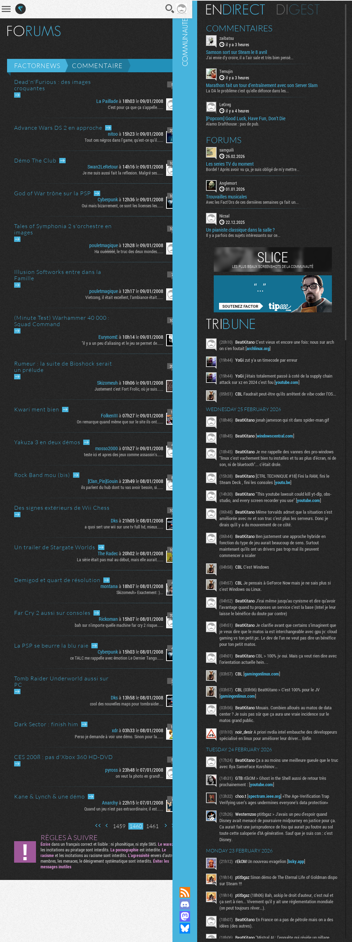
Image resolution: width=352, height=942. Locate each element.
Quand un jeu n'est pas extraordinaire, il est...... (114, 809)
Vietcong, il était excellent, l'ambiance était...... (115, 297)
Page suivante (156, 825)
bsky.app (306, 884)
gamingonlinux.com (272, 683)
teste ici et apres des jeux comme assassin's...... (114, 454)
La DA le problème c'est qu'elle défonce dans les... (257, 90)
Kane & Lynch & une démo (49, 796)
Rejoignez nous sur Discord (195, 904)
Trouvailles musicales (236, 196)
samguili (237, 149)
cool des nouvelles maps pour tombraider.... (117, 703)
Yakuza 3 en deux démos (47, 442)
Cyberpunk (98, 199)
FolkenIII (99, 415)
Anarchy (100, 802)
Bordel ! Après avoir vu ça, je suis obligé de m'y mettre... (263, 168)
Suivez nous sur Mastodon (195, 916)
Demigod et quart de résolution (57, 580)
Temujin (236, 70)
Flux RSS (195, 892)
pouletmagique (94, 245)
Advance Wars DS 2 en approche (58, 127)
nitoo (103, 133)
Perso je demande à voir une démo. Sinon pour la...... (109, 736)
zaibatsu (237, 37)
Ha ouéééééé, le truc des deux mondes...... (119, 251)
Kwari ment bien (36, 409)
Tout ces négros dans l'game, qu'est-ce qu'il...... (114, 140)
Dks (104, 520)
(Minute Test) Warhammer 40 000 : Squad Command (62, 320)
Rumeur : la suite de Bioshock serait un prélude (63, 366)
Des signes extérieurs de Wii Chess (62, 507)
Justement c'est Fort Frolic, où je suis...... (119, 389)
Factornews (37, 65)
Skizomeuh (97, 382)
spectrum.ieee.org (275, 812)
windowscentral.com (285, 439)
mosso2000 (97, 448)
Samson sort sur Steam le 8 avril (246, 51)
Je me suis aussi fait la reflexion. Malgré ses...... (113, 173)
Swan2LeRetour (93, 166)
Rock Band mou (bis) (42, 475)
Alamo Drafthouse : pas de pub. (242, 123)
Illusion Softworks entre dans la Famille (57, 275)
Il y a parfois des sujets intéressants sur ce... (253, 234)
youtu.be (297, 486)
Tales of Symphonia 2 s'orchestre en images (63, 229)
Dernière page (165, 825)
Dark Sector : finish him (46, 724)
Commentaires (249, 27)
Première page (88, 825)
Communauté (195, 436)
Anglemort (238, 182)
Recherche (160, 9)
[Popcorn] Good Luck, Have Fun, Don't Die (256, 118)
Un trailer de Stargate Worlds (54, 547)
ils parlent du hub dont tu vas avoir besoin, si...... (113, 487)
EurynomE (98, 337)
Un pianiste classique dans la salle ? (250, 229)
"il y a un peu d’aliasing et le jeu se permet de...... (113, 343)
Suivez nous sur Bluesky (195, 928)
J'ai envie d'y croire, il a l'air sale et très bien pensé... (260, 57)
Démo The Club (35, 160)
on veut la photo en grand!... (130, 776)
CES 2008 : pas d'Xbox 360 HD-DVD (63, 757)
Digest (308, 9)
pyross (102, 769)
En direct (245, 9)
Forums (234, 139)
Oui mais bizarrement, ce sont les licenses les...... (113, 205)
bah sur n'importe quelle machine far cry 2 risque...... (109, 625)
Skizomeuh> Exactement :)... (130, 592)
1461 (142, 826)
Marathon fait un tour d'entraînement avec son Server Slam (272, 84)
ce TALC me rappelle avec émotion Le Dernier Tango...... (107, 658)
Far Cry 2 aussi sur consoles (52, 613)
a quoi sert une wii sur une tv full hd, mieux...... (114, 527)
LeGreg (235, 103)
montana (99, 586)
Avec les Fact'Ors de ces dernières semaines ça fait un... (262, 201)
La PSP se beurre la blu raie (51, 645)
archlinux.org (277, 347)
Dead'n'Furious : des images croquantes (52, 85)
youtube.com (307, 381)
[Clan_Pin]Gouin (93, 481)
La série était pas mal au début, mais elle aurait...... (110, 559)
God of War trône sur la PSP (52, 193)
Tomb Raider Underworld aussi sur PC (61, 681)
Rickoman (98, 619)
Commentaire (97, 65)
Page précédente (97, 825)
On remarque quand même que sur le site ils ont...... (110, 421)
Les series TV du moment (240, 163)
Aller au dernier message (17, 95)
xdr (105, 730)
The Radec (98, 553)
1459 (109, 826)
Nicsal (235, 215)
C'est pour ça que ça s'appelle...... (126, 107)
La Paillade (97, 101)
